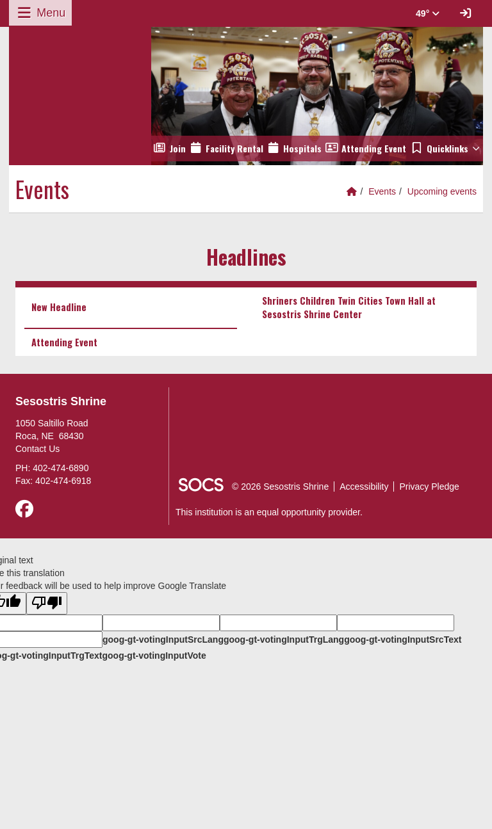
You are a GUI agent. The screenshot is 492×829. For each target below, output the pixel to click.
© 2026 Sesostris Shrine (280, 486)
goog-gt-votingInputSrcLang (163, 639)
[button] (445, 148)
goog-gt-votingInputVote (154, 655)
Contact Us (37, 449)
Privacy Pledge (429, 486)
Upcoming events (442, 191)
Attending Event (64, 342)
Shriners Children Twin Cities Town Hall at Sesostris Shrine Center (349, 307)
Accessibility (364, 486)
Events (382, 191)
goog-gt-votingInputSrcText (402, 639)
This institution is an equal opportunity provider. (269, 512)
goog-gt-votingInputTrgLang (284, 639)
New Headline (58, 307)
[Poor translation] (46, 603)
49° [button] (427, 13)
